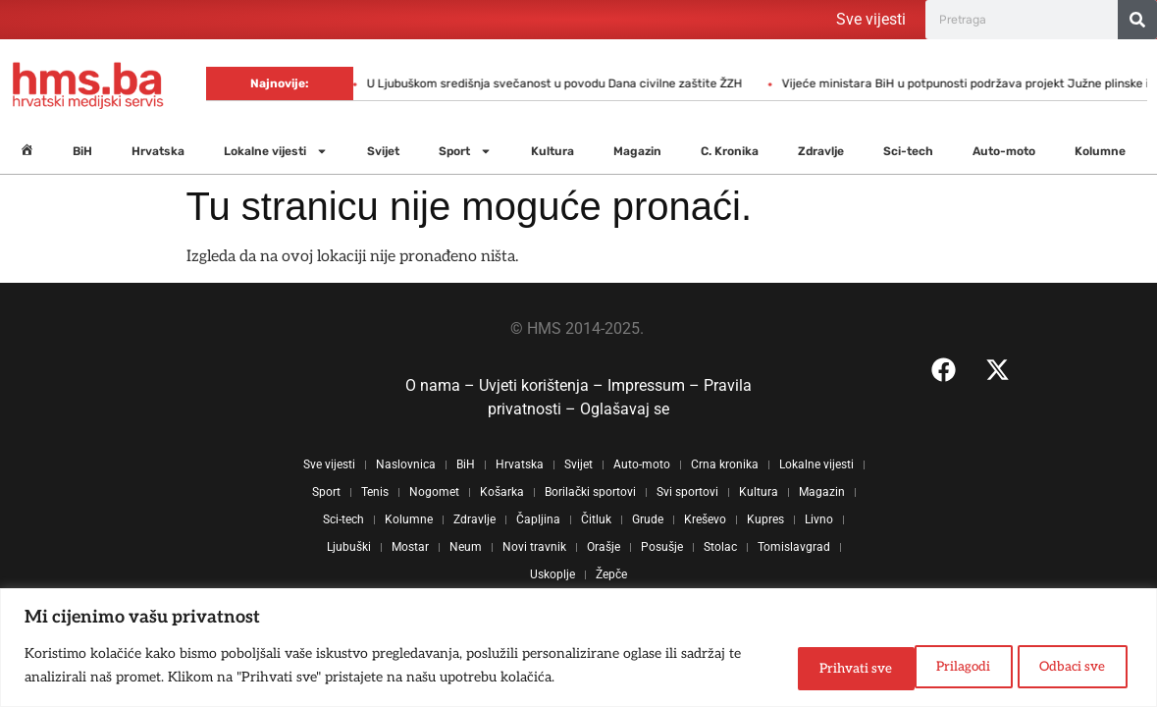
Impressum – (655, 385)
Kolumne (1100, 151)
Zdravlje (821, 151)
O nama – (442, 385)
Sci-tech (908, 151)
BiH (82, 151)
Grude (647, 519)
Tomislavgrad (794, 547)
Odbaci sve (929, 666)
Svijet (383, 151)
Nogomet (434, 492)
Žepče (611, 574)
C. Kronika (730, 151)
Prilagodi (802, 666)
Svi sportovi (687, 492)
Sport (465, 151)
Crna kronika (725, 464)
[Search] (1137, 19)
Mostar (410, 547)
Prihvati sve (1066, 666)
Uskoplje (552, 574)
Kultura (552, 151)
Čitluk (596, 519)
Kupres (765, 519)
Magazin (637, 151)
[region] (578, 648)
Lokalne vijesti (276, 151)
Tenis (375, 492)
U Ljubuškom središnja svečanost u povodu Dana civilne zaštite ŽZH (406, 83)
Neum (465, 547)
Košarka (502, 492)
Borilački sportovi (590, 492)
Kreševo (705, 519)
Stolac (720, 547)
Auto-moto (1004, 151)
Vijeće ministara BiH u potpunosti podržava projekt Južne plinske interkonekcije (854, 83)
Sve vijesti (871, 19)
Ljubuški (349, 547)
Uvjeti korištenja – (543, 385)
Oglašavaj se (624, 409)
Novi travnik (534, 547)
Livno (819, 519)
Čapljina (538, 519)
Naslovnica (406, 464)
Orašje (603, 547)
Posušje (662, 547)
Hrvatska (157, 151)
